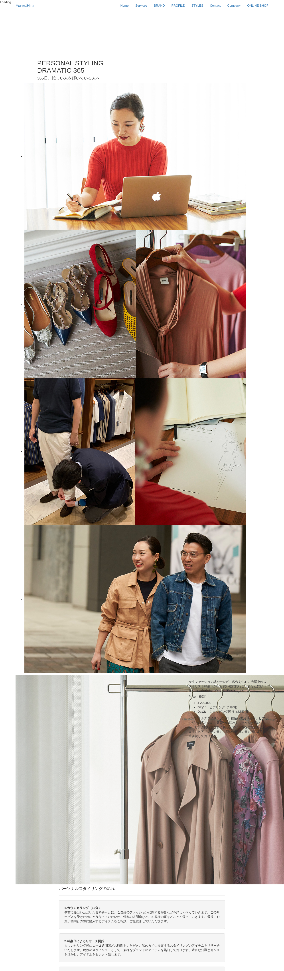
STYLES (197, 5)
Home (124, 5)
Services (141, 5)
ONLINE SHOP (257, 5)
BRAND (159, 5)
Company (234, 5)
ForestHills (25, 5)
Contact (215, 5)
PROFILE (178, 5)
